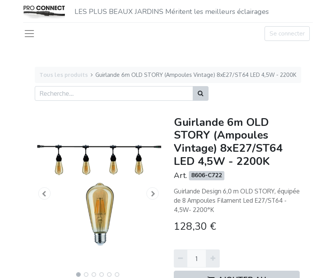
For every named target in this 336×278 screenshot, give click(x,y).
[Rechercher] (201, 93)
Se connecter (287, 33)
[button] (44, 193)
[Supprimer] (180, 258)
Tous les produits (63, 74)
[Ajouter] (212, 258)
